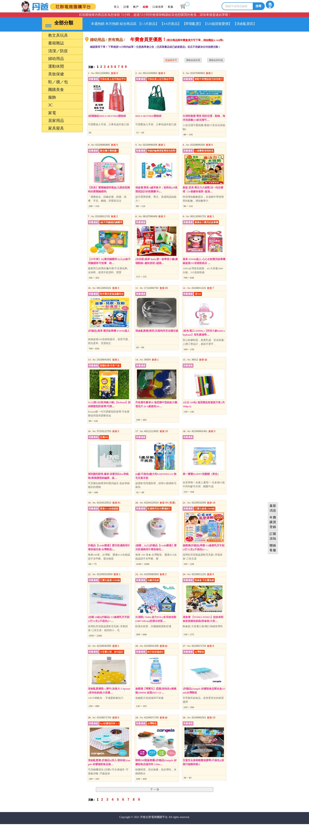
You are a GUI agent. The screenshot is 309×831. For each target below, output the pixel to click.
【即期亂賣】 (216, 24)
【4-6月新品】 (189, 24)
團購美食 (56, 97)
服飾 (52, 104)
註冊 (127, 6)
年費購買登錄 (273, 522)
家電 (52, 120)
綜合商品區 (138, 24)
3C (50, 112)
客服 (175, 6)
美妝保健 (56, 81)
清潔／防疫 (58, 58)
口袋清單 (162, 6)
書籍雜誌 (56, 50)
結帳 (148, 6)
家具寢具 (56, 135)
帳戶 (138, 6)
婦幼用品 (56, 66)
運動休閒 (56, 73)
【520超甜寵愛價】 (245, 24)
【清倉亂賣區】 (105, 36)
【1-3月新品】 (163, 24)
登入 (117, 6)
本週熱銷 (100, 24)
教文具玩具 (58, 42)
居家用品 (56, 127)
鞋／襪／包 (58, 89)
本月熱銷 (118, 24)
